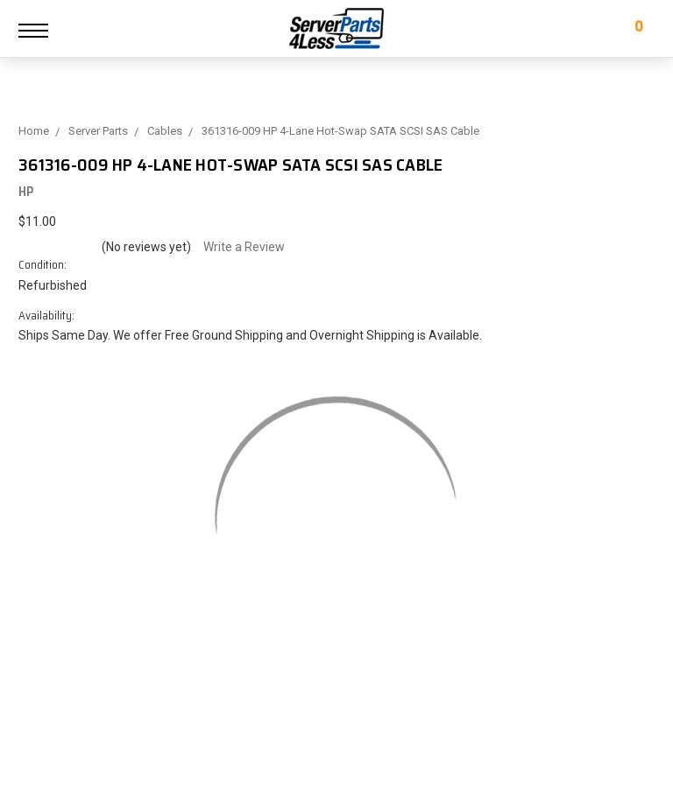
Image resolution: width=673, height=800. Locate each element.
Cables (164, 130)
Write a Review (244, 247)
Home (33, 130)
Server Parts (98, 130)
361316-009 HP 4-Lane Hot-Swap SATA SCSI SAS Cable (340, 130)
